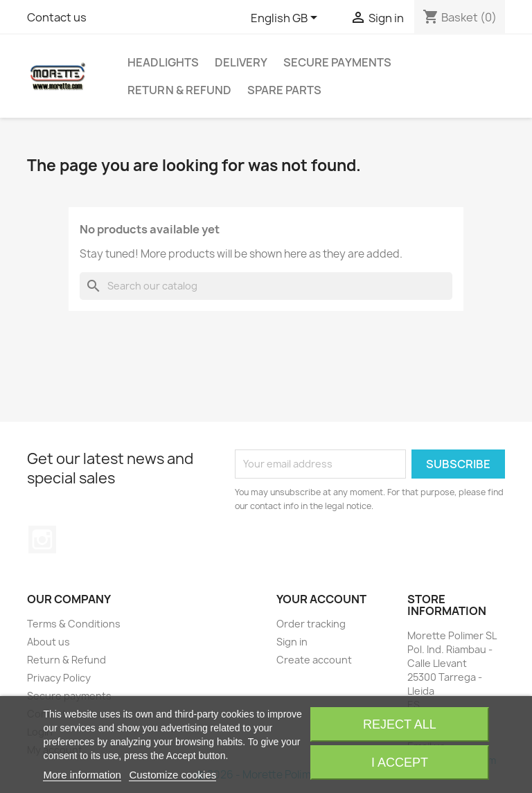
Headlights (163, 62)
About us (48, 641)
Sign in (292, 641)
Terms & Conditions (74, 623)
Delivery (241, 62)
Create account (314, 659)
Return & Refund (179, 90)
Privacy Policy (59, 677)
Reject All (399, 724)
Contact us (57, 17)
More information (82, 775)
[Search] (266, 286)
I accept (399, 762)
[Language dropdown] (286, 18)
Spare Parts (284, 90)
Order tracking (311, 623)
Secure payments (337, 62)
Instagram (42, 539)
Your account (321, 599)
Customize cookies (172, 775)
